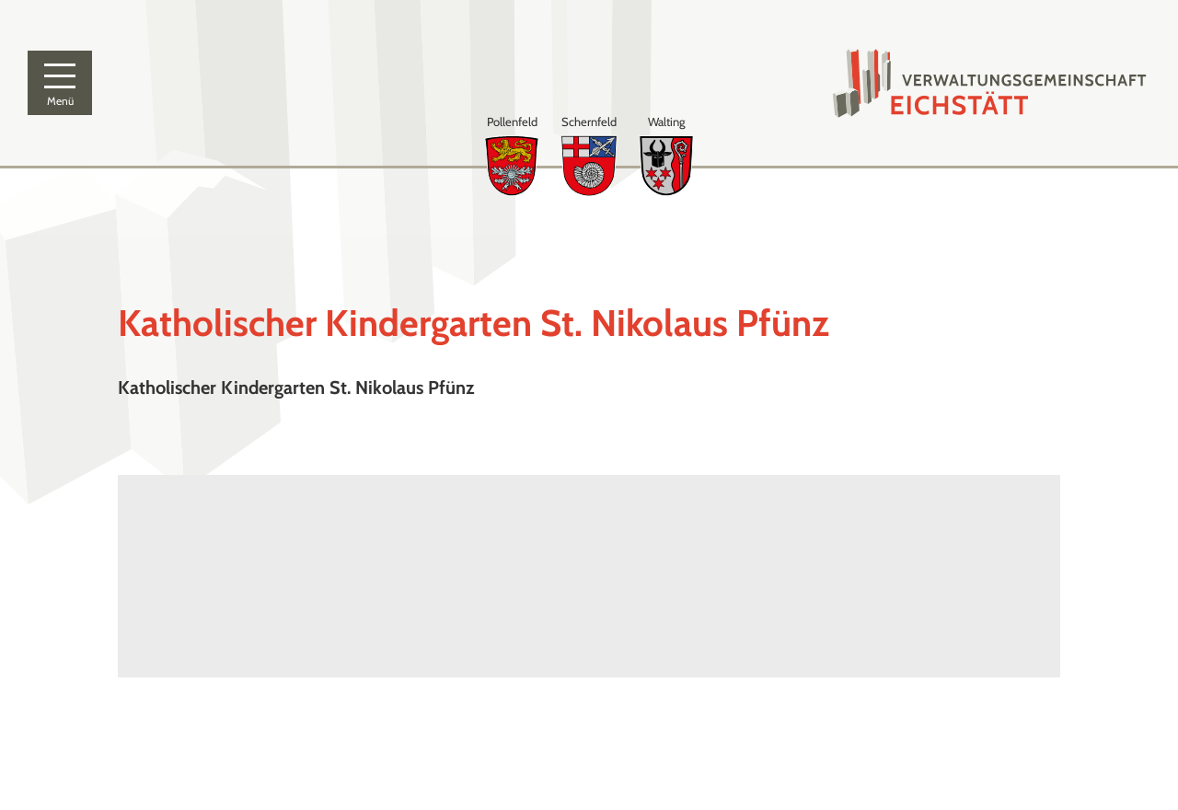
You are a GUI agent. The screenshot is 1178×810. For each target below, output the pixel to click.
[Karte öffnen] (353, 576)
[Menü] (60, 83)
